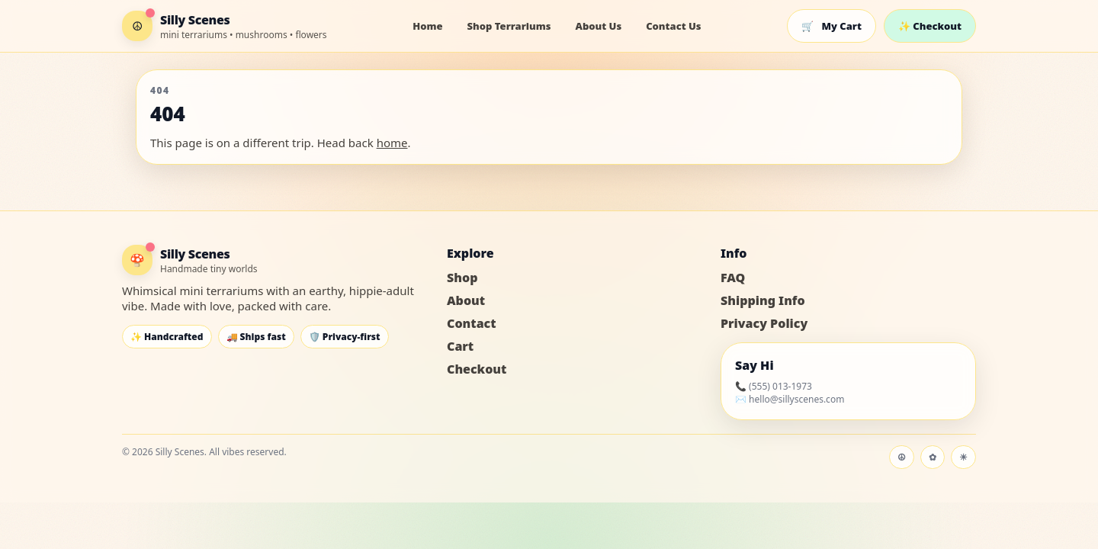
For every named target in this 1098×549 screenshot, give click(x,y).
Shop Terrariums (509, 26)
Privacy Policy (764, 323)
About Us (598, 26)
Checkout (476, 369)
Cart (460, 346)
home (392, 142)
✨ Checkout (930, 26)
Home (427, 26)
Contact (471, 323)
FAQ (733, 277)
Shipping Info (763, 300)
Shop (462, 277)
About (466, 300)
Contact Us (673, 26)
